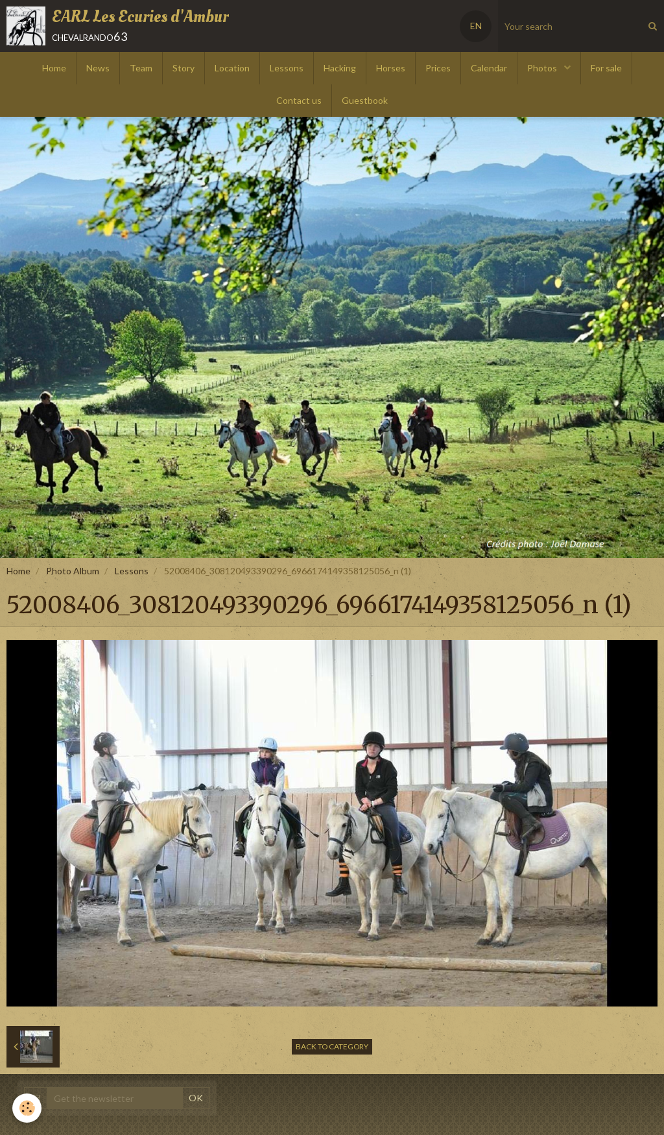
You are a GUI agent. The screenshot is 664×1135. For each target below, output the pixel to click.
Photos (543, 67)
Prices (438, 67)
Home (54, 67)
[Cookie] (27, 1108)
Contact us (299, 100)
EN (476, 25)
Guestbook (365, 100)
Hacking (340, 67)
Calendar (489, 67)
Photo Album (72, 570)
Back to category (332, 1046)
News (98, 67)
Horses (390, 67)
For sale (606, 67)
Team (141, 67)
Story (183, 67)
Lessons (286, 67)
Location (232, 67)
